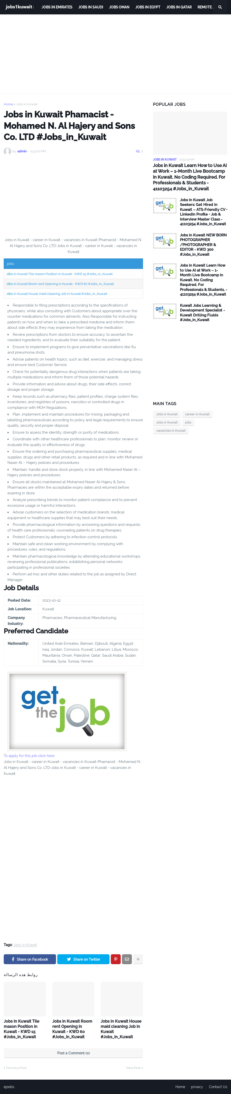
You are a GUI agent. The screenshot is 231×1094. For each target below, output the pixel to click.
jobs (188, 422)
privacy (197, 1087)
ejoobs (9, 1087)
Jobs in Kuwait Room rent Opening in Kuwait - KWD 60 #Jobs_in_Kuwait (60, 284)
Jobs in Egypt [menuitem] (147, 7)
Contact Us (218, 1087)
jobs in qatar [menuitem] (179, 7)
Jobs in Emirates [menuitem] (57, 7)
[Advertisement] (115, 54)
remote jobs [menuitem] (209, 7)
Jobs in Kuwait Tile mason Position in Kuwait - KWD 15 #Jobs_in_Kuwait (59, 274)
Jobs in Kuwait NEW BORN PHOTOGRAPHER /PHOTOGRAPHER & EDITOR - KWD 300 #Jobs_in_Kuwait (203, 245)
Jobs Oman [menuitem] (119, 7)
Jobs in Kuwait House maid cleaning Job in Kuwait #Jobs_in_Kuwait (56, 294)
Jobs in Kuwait (26, 104)
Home (8, 104)
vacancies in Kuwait (170, 430)
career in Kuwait (197, 414)
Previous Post (16, 1068)
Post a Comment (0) (73, 1053)
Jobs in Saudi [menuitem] (90, 7)
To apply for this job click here (29, 756)
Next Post (133, 1068)
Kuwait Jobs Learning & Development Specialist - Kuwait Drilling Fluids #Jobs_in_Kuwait (202, 312)
